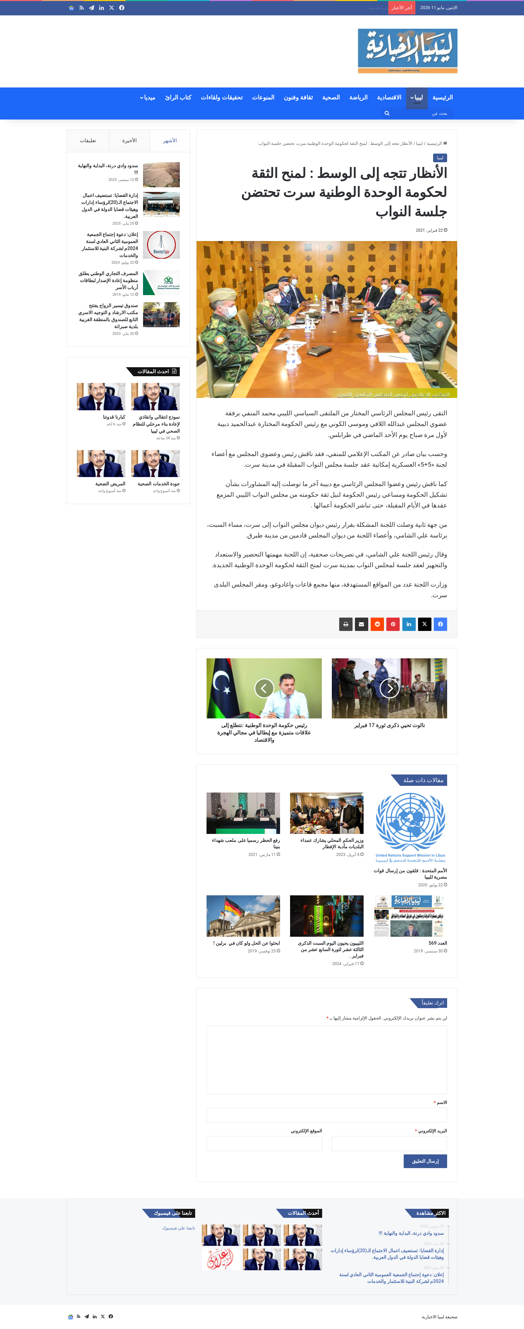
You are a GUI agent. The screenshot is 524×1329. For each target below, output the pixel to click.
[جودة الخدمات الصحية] (155, 463)
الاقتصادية (389, 97)
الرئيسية (442, 97)
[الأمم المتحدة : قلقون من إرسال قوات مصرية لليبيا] (410, 828)
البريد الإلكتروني (431, 1130)
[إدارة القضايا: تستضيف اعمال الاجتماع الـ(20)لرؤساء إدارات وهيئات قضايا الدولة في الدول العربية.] (161, 204)
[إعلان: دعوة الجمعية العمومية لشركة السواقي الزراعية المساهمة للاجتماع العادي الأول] (221, 1259)
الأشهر (170, 141)
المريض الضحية (110, 483)
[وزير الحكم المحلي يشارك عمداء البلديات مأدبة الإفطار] (327, 813)
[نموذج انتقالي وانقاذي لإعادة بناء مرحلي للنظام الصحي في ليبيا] (155, 396)
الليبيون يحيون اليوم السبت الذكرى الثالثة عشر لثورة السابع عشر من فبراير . (331, 949)
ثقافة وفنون (298, 97)
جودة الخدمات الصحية (159, 483)
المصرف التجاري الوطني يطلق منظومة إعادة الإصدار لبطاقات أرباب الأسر (108, 280)
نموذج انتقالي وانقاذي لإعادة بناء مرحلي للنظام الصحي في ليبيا (325, 7)
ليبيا (418, 97)
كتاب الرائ (178, 97)
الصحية (331, 97)
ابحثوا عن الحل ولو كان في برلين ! (246, 943)
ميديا (149, 97)
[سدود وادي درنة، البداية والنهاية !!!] (161, 174)
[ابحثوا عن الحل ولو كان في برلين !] (243, 916)
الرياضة (358, 97)
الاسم (440, 1102)
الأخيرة (129, 141)
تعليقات (88, 141)
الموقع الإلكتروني (306, 1130)
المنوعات (263, 97)
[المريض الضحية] (101, 463)
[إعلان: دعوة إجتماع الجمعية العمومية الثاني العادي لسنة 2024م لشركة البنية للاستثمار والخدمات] (161, 245)
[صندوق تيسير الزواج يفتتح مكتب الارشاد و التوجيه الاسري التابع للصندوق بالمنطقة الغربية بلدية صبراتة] (161, 314)
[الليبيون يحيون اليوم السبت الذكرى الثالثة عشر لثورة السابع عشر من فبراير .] (327, 916)
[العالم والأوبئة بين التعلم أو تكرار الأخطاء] (303, 1235)
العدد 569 (438, 943)
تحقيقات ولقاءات (221, 97)
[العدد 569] (410, 916)
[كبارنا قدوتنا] (101, 396)
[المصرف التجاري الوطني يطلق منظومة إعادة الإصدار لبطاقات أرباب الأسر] (161, 282)
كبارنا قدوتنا (114, 417)
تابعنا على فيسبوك (178, 1228)
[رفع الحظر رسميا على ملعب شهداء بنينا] (243, 813)
